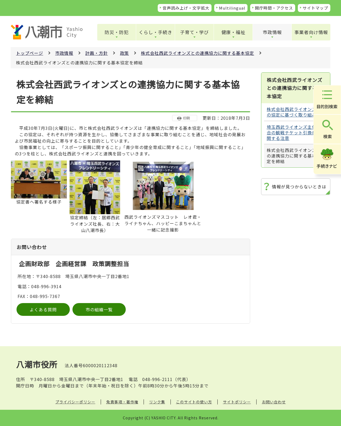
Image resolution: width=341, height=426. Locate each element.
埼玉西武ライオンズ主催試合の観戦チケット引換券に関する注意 (294, 132)
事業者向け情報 (311, 32)
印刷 (186, 118)
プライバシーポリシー (75, 401)
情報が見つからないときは (299, 186)
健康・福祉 (233, 32)
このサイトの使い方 (194, 401)
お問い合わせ (274, 401)
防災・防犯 (117, 32)
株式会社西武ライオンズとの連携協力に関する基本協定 (197, 53)
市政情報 (272, 32)
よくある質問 (43, 309)
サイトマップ (315, 8)
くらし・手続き (155, 32)
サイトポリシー (237, 401)
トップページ (29, 53)
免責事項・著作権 (122, 401)
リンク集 (157, 401)
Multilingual (232, 8)
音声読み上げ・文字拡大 (186, 8)
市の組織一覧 (99, 309)
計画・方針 (96, 53)
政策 (124, 53)
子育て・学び (194, 32)
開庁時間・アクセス (274, 8)
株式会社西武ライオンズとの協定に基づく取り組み (294, 112)
